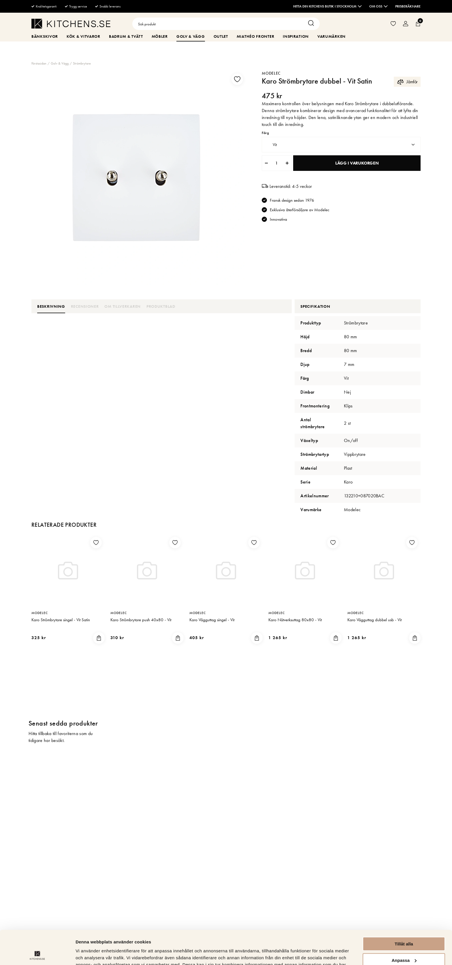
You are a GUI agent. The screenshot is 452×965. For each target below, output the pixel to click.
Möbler (160, 36)
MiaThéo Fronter (255, 36)
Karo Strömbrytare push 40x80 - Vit (140, 620)
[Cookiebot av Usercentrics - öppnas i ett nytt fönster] (37, 953)
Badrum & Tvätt (126, 36)
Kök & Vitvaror (83, 36)
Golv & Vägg (190, 36)
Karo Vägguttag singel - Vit (211, 620)
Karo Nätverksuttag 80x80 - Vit (295, 620)
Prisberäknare (408, 6)
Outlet (221, 36)
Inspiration (296, 36)
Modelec (271, 73)
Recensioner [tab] (85, 306)
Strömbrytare (82, 63)
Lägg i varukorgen (356, 163)
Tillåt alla (404, 910)
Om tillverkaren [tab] (122, 306)
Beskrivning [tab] (51, 306)
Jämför (407, 81)
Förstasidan (38, 63)
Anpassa (404, 926)
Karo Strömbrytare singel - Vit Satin (60, 620)
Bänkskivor (44, 36)
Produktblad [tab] (160, 306)
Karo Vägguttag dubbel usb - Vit (374, 620)
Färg (265, 133)
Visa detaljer (88, 953)
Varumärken (331, 36)
